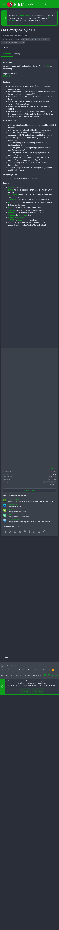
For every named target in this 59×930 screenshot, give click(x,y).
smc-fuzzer (23, 450)
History (17, 171)
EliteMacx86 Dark (9, 901)
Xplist (10, 745)
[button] (3, 4)
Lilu (47, 302)
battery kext (36, 39)
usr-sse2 (11, 445)
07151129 (12, 438)
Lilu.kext (20, 455)
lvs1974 (11, 443)
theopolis (12, 450)
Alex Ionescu (13, 435)
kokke (10, 453)
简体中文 (6, 312)
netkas (11, 425)
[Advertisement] (29, 79)
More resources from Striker (14, 731)
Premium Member (24, 15)
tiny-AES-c (20, 453)
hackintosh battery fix (9, 42)
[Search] (55, 4)
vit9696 (11, 455)
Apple (10, 423)
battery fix (26, 39)
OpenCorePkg (12, 740)
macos (21, 42)
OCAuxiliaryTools (13, 755)
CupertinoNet (13, 430)
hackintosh (46, 39)
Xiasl (9, 750)
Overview (7, 171)
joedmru (11, 448)
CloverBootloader (14, 735)
